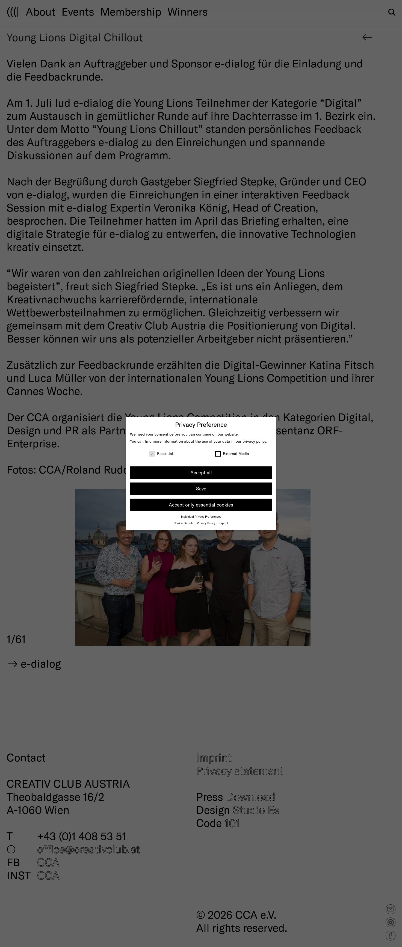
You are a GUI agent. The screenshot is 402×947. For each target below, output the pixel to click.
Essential (161, 453)
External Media (232, 453)
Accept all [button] (201, 472)
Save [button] (201, 489)
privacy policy (254, 441)
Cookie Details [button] (184, 523)
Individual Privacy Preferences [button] (201, 516)
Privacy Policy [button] (206, 523)
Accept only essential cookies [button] (201, 505)
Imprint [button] (223, 523)
